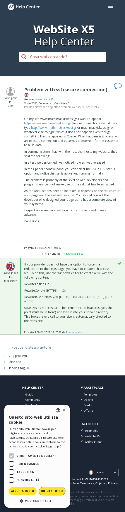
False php (14, 362)
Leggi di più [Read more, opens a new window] (53, 446)
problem (66, 107)
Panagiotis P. (44, 99)
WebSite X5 (92, 436)
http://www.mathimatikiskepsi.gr (53, 127)
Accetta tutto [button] (22, 491)
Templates (91, 394)
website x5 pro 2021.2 (85, 107)
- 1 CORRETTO (71, 253)
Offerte (88, 411)
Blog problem (17, 356)
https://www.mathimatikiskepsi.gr (47, 123)
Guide (29, 394)
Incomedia (91, 431)
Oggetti (88, 400)
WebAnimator (94, 442)
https (57, 107)
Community (32, 400)
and (45, 107)
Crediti (88, 405)
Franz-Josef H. (74, 332)
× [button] (63, 410)
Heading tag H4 (18, 368)
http (50, 107)
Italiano (102, 472)
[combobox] (58, 410)
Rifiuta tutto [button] (52, 491)
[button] (37, 500)
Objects (100, 483)
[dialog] (37, 456)
